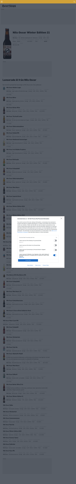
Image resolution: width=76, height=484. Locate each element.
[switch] (55, 240)
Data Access (38, 265)
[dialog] (38, 242)
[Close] (62, 219)
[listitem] (38, 237)
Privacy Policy (46, 265)
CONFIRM (28, 260)
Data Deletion (30, 265)
